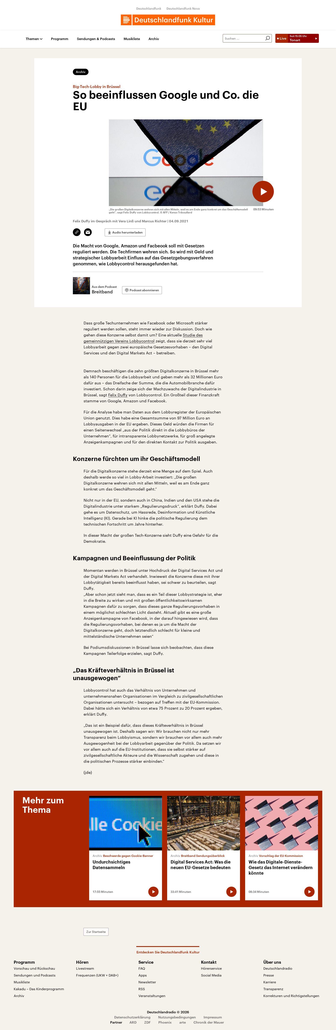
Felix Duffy (118, 394)
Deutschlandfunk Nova (183, 8)
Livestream (85, 968)
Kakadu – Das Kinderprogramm (39, 989)
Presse (268, 975)
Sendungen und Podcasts (35, 975)
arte (182, 1022)
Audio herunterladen (127, 232)
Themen (32, 39)
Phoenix (165, 1022)
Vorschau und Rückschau (34, 968)
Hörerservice (211, 968)
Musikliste (132, 39)
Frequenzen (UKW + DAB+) (97, 975)
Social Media (211, 975)
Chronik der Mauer (209, 1022)
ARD (132, 1022)
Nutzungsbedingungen (177, 1017)
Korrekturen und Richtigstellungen (291, 996)
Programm (59, 39)
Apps (142, 975)
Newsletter (147, 982)
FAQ (141, 968)
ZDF (147, 1022)
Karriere (269, 982)
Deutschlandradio (277, 968)
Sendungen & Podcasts (96, 39)
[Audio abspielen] (263, 191)
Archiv (153, 39)
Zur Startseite (96, 931)
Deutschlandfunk (148, 8)
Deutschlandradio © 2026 (168, 1012)
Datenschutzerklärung (132, 1017)
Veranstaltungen (151, 996)
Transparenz (273, 989)
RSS (141, 989)
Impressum (213, 1017)
